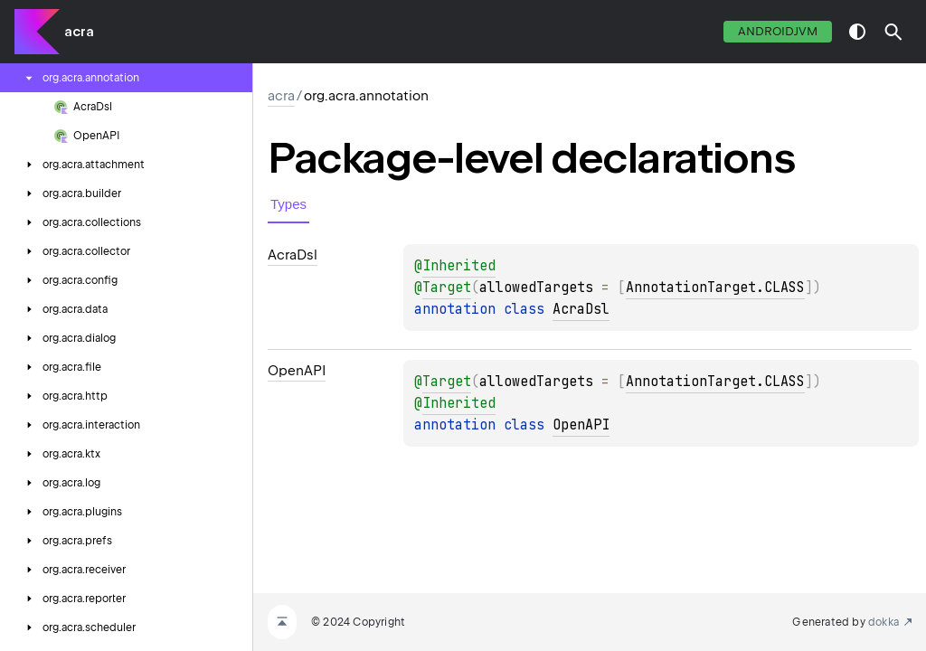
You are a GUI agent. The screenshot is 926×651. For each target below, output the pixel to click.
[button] (893, 32)
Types (288, 204)
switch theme (857, 32)
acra (79, 32)
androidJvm (777, 31)
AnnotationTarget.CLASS (715, 287)
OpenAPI (581, 425)
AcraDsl (581, 309)
